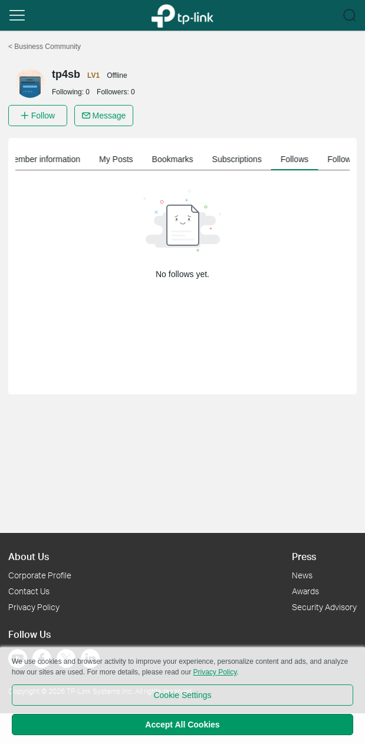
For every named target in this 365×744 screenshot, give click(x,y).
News (302, 575)
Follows (303, 159)
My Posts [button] (125, 159)
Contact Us (29, 591)
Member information (52, 159)
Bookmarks (181, 159)
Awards (305, 591)
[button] (17, 15)
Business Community (44, 46)
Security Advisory (324, 607)
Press (304, 556)
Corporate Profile (39, 575)
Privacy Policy (34, 607)
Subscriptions (246, 159)
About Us (28, 556)
